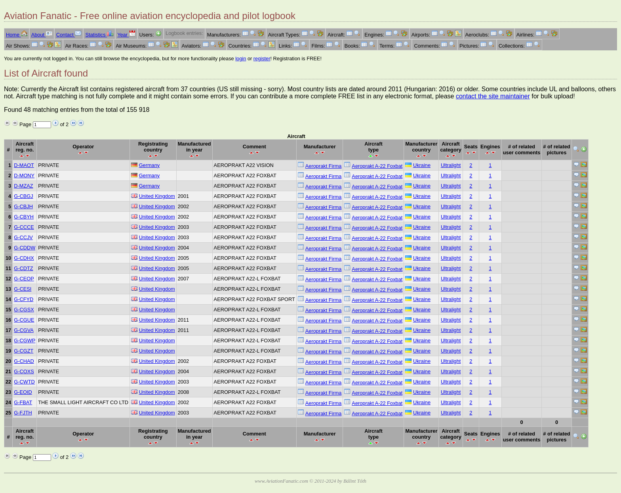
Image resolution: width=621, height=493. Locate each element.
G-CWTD (24, 382)
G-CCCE (24, 227)
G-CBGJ (23, 196)
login (240, 58)
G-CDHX (24, 258)
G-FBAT (23, 402)
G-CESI (22, 289)
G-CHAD (24, 361)
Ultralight (451, 165)
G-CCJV (23, 237)
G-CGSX (24, 310)
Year (126, 35)
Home (16, 35)
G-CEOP (24, 279)
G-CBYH (24, 217)
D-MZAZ (23, 186)
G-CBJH (23, 206)
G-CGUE (24, 320)
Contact (69, 35)
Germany (149, 165)
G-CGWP (24, 340)
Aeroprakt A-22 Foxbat (377, 166)
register (261, 58)
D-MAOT (24, 165)
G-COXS (24, 371)
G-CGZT (23, 351)
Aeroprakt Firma (323, 166)
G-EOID (23, 392)
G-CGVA (24, 330)
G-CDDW (24, 248)
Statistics (99, 35)
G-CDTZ (23, 268)
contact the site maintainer (493, 96)
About (41, 35)
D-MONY (24, 175)
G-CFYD (23, 299)
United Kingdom (157, 196)
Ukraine (422, 165)
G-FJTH (23, 413)
